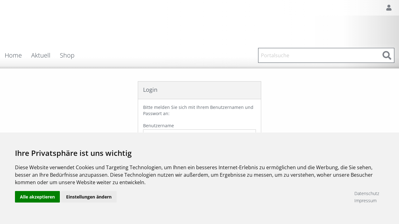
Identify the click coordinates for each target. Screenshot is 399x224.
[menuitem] (18, 55)
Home (13, 55)
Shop (67, 55)
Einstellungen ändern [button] (89, 197)
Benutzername (199, 132)
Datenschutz (366, 193)
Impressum (365, 200)
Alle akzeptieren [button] (37, 197)
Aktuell (40, 55)
